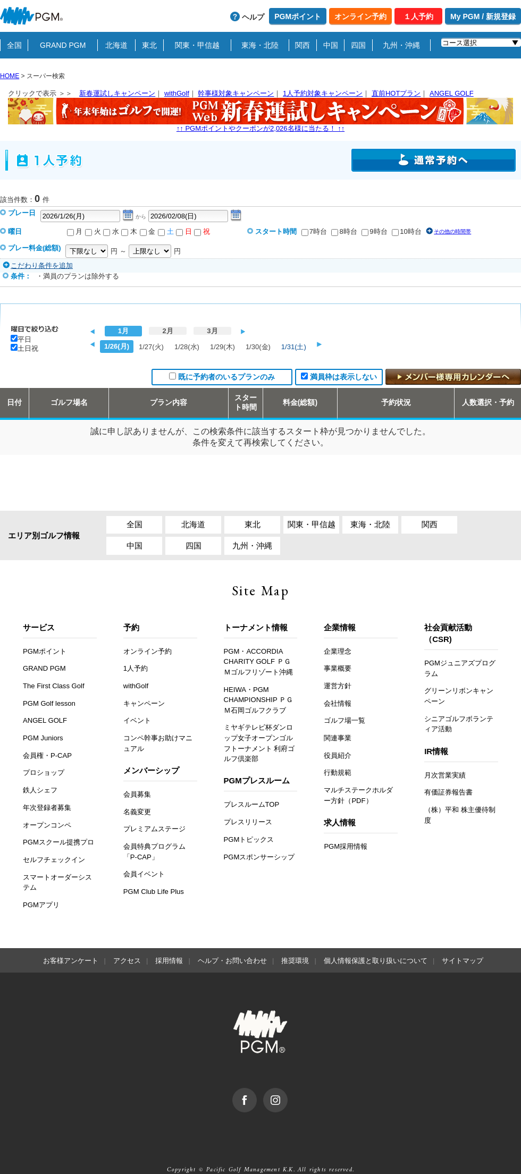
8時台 (348, 231)
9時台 (378, 231)
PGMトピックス (249, 839)
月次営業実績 (445, 775)
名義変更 (137, 812)
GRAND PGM (63, 45)
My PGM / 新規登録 (483, 16)
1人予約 (135, 668)
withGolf (176, 93)
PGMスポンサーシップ (259, 857)
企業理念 (337, 651)
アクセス (127, 961)
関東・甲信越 (197, 45)
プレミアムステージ (154, 829)
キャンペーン (144, 703)
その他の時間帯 (452, 231)
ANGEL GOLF (452, 93)
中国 (330, 45)
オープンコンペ (47, 825)
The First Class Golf (54, 686)
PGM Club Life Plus (153, 892)
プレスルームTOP (252, 804)
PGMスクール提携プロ (58, 842)
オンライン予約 (360, 16)
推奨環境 (295, 961)
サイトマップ (462, 961)
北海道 (116, 45)
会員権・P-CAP (47, 755)
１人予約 (418, 16)
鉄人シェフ (40, 790)
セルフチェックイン (54, 860)
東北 (149, 45)
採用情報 (169, 961)
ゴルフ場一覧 (344, 720)
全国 (14, 45)
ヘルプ (253, 17)
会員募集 (137, 794)
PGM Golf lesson (49, 703)
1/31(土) (293, 347)
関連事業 (337, 738)
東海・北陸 (260, 45)
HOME (9, 76)
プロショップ (43, 772)
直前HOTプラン (396, 93)
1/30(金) (258, 347)
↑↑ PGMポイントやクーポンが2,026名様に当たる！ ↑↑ (260, 115)
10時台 (410, 231)
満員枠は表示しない (343, 377)
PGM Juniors (43, 738)
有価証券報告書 (448, 792)
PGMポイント (297, 16)
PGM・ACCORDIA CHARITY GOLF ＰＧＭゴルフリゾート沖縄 (258, 661)
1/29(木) (222, 347)
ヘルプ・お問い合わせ (232, 961)
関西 (302, 45)
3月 (212, 331)
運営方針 (337, 686)
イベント (137, 720)
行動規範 (337, 772)
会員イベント (144, 874)
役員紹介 (337, 755)
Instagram (287, 1093)
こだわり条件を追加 (42, 265)
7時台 (318, 231)
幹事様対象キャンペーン (236, 93)
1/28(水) (186, 347)
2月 (167, 331)
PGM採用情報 (345, 846)
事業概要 (337, 668)
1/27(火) (151, 347)
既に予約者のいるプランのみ (226, 377)
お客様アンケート (70, 961)
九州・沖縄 (401, 45)
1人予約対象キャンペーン (323, 93)
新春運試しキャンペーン (117, 93)
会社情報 (337, 703)
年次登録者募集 (47, 808)
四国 (358, 45)
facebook (256, 1093)
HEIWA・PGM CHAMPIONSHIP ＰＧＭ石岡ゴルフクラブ (258, 700)
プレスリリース (248, 822)
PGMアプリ (41, 905)
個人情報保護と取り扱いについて (375, 961)
